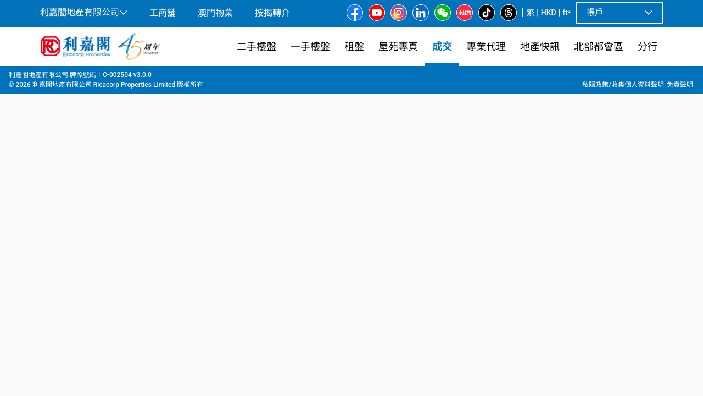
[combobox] (272, 91)
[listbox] (367, 193)
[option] (63, 192)
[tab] (89, 254)
